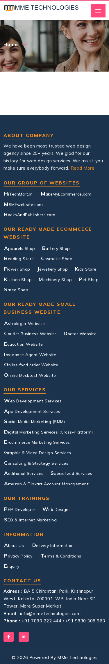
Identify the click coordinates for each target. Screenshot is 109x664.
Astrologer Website (24, 323)
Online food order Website (31, 364)
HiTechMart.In (18, 193)
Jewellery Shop (52, 268)
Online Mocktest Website (30, 375)
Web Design (55, 509)
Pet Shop (89, 279)
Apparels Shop (19, 248)
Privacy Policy (18, 555)
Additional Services (24, 473)
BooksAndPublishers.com (29, 214)
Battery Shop (56, 248)
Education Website (23, 343)
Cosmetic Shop (57, 258)
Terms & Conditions (61, 555)
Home (10, 44)
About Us (14, 545)
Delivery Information (53, 545)
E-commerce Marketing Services (37, 441)
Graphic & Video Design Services (37, 452)
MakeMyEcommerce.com (66, 193)
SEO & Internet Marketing (30, 519)
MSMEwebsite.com (23, 204)
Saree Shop (16, 289)
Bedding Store (19, 258)
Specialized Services (71, 473)
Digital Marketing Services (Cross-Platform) (48, 431)
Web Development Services (33, 400)
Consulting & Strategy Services (36, 462)
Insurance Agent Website (30, 354)
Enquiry (11, 565)
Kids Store (86, 268)
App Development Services (32, 411)
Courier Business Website (30, 333)
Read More (83, 168)
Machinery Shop (55, 279)
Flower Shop (17, 268)
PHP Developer (19, 509)
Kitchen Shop (18, 279)
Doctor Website (80, 333)
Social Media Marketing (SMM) (34, 421)
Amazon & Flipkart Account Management (46, 483)
